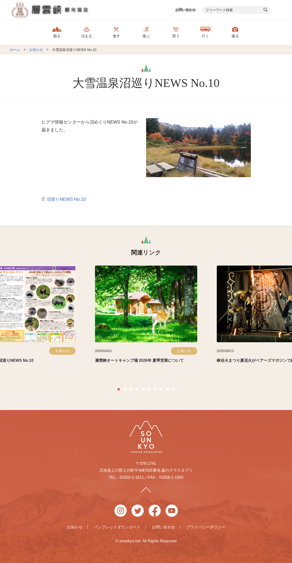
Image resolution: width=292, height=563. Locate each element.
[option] (146, 318)
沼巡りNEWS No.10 (66, 199)
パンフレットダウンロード (117, 527)
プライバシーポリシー (205, 527)
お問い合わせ (185, 10)
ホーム (15, 50)
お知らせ (36, 50)
